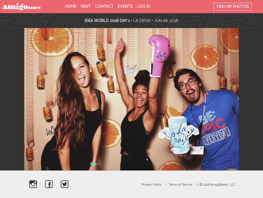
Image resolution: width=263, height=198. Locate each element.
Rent (86, 6)
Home (70, 6)
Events (125, 6)
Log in (143, 6)
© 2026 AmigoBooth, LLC (217, 184)
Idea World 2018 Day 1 (107, 20)
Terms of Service (180, 184)
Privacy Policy (151, 184)
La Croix (142, 20)
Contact (104, 6)
